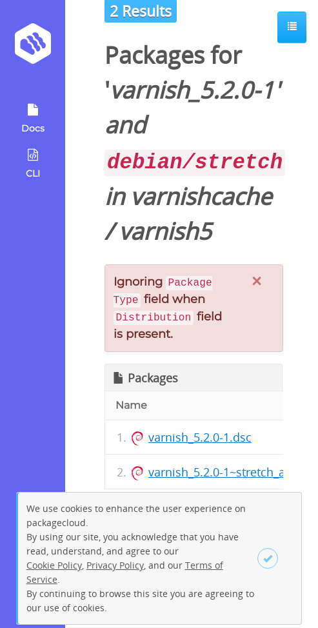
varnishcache (201, 196)
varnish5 (165, 231)
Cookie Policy (54, 565)
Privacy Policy (115, 565)
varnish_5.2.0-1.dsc (200, 437)
